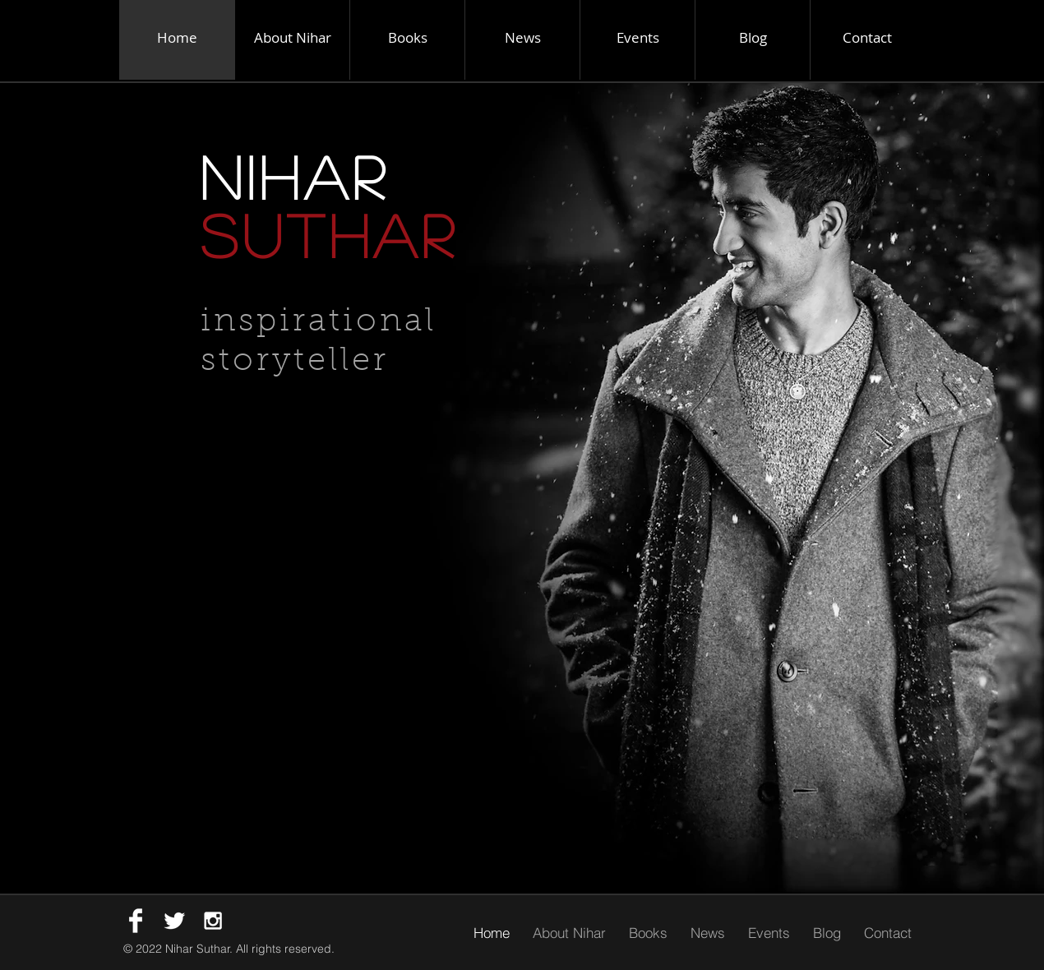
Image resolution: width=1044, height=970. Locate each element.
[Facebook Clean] (135, 920)
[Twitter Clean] (174, 920)
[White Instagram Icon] (213, 920)
